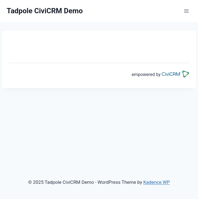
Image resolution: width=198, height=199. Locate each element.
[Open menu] (186, 11)
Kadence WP (156, 182)
